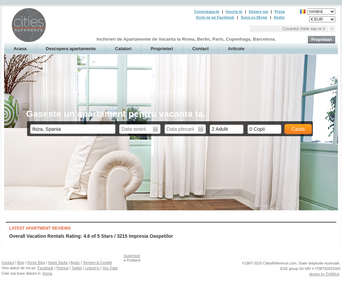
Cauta (298, 129)
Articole (236, 48)
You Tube (110, 268)
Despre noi (258, 11)
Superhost (132, 256)
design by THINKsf (324, 274)
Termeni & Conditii (97, 262)
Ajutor (279, 17)
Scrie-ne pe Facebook (215, 17)
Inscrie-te (234, 11)
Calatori (123, 48)
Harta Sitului (58, 262)
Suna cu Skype (254, 17)
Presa (280, 11)
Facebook (46, 268)
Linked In (92, 268)
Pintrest (62, 268)
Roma (47, 273)
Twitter (76, 268)
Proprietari (321, 39)
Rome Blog (36, 262)
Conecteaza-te (206, 11)
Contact (200, 48)
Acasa (20, 48)
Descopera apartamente (70, 48)
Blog (20, 262)
